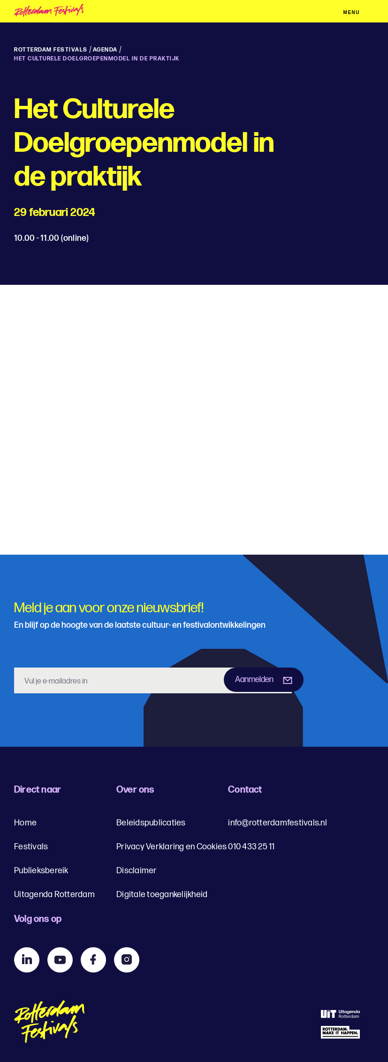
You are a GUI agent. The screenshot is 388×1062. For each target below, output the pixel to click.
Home (25, 823)
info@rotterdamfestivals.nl (277, 823)
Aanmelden (254, 679)
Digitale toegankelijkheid (161, 894)
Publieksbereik (41, 871)
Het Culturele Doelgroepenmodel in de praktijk (97, 58)
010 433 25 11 (251, 847)
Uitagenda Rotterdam (54, 894)
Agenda (105, 49)
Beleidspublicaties (151, 823)
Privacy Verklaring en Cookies (171, 847)
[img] (70, 12)
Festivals (31, 847)
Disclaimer (136, 871)
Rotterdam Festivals (51, 49)
